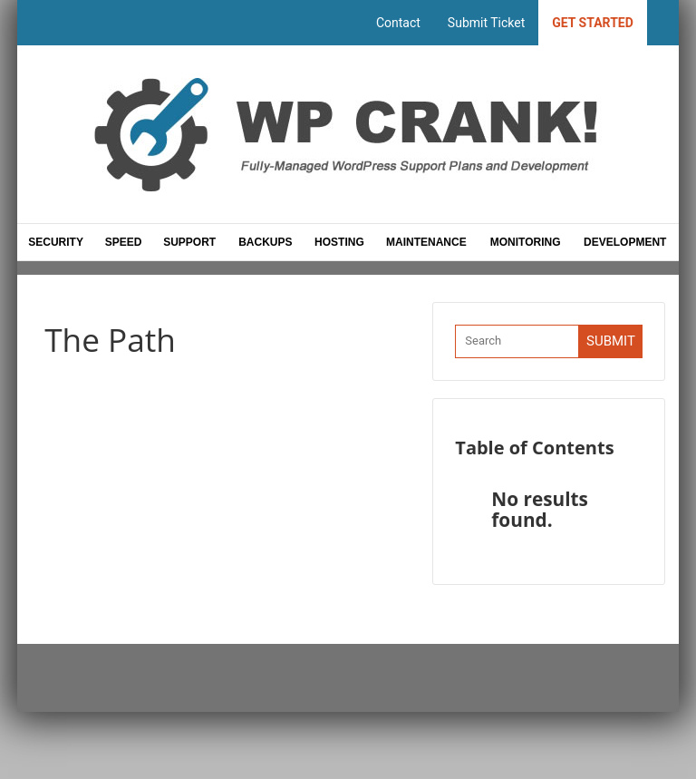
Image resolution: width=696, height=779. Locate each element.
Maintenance (426, 242)
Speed (123, 242)
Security (55, 242)
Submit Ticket (486, 22)
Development (625, 242)
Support (190, 242)
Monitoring (525, 242)
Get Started (592, 22)
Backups (265, 242)
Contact (398, 22)
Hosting (339, 242)
